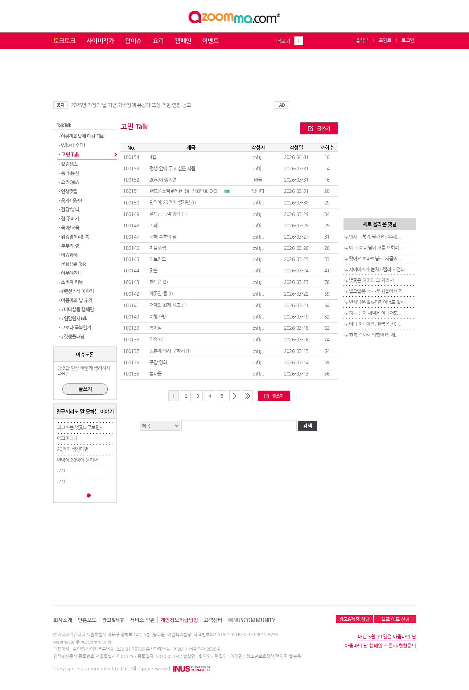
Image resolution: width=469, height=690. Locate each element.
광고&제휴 (113, 620)
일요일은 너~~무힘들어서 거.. (377, 291)
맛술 (153, 270)
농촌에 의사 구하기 (167, 350)
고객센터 (212, 620)
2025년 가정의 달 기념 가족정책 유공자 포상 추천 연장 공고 (131, 105)
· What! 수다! (72, 145)
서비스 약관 (142, 620)
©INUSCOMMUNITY (251, 620)
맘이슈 (133, 40)
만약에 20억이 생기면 (77, 460)
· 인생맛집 (68, 191)
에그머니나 (67, 438)
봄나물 (155, 373)
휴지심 (155, 327)
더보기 (283, 41)
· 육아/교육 (69, 227)
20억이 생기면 (163, 179)
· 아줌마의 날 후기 (75, 300)
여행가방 (157, 316)
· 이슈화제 (68, 254)
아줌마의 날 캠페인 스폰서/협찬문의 (380, 645)
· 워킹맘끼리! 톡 (74, 236)
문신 (61, 471)
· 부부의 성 (69, 245)
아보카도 (157, 259)
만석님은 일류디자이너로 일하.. (378, 302)
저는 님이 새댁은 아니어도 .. (375, 313)
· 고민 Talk (69, 154)
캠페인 (182, 40)
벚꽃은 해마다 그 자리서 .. (373, 280)
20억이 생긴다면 (72, 449)
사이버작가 (100, 40)
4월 (152, 157)
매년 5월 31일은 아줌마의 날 (387, 636)
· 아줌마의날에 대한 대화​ (82, 136)
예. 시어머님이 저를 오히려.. (375, 247)
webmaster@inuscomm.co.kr (82, 641)
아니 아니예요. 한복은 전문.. (375, 323)
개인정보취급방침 (179, 620)
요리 (158, 40)
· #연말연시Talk (73, 318)
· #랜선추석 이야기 (76, 291)
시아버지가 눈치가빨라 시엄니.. (378, 269)
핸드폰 (155, 281)
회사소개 (62, 620)
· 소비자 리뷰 (71, 282)
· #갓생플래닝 (72, 336)
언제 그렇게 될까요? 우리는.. (376, 236)
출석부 (362, 40)
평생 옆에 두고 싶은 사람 (172, 168)
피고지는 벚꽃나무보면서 (80, 427)
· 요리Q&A (69, 182)
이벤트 (210, 40)
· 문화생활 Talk (72, 264)
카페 (153, 225)
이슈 (153, 339)
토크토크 (64, 40)
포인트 (385, 40)
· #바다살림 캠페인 (76, 309)
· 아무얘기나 (70, 273)
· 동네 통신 (69, 173)
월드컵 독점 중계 (165, 213)
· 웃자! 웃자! (71, 200)
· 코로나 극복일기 (75, 327)
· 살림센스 (68, 164)
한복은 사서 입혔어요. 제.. (373, 334)
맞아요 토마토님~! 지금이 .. (375, 258)
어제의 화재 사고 (165, 305)
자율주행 (157, 248)
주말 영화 (158, 362)
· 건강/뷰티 (69, 209)
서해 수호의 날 (163, 236)
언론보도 (87, 620)
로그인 (408, 40)
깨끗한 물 (158, 293)
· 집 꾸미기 (69, 218)
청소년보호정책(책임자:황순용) (274, 656)
